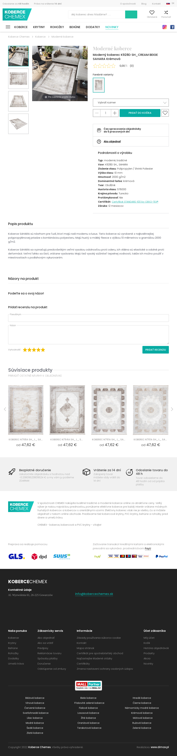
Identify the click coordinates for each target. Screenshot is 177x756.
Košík (171, 17)
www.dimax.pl (160, 747)
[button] (131, 103)
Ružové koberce (141, 723)
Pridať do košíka (140, 113)
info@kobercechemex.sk (94, 594)
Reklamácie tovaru (49, 653)
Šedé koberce (35, 728)
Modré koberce (35, 723)
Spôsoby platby (48, 658)
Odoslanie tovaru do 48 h (152, 472)
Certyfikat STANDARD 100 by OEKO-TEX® (135, 201)
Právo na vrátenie (48, 3)
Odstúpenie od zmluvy (52, 669)
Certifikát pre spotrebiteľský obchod (100, 653)
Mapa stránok (85, 648)
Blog (143, 3)
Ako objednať (112, 141)
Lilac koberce (35, 718)
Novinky (111, 27)
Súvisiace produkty (30, 370)
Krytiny (39, 27)
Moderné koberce (62, 36)
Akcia (147, 658)
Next (14, 138)
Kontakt (156, 3)
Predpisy (43, 648)
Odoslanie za (16, 3)
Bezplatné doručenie (35, 470)
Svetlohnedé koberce (36, 713)
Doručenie (44, 663)
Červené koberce (34, 708)
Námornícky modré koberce (142, 708)
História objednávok (156, 648)
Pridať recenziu (155, 349)
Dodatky (93, 27)
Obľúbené (146, 17)
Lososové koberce (88, 713)
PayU (148, 548)
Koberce (21, 27)
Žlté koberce (88, 718)
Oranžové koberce (88, 723)
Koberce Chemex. (39, 747)
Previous (22, 138)
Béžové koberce (34, 698)
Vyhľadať (116, 14)
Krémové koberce (142, 713)
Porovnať (160, 17)
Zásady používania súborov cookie (99, 638)
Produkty (149, 653)
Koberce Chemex (18, 14)
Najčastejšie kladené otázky (94, 658)
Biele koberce (88, 698)
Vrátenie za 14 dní (107, 470)
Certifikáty (83, 663)
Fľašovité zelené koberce (89, 703)
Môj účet (132, 17)
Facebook (172, 27)
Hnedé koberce (142, 698)
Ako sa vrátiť (45, 643)
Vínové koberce (34, 703)
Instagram (164, 27)
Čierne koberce (142, 703)
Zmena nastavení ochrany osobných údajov (105, 669)
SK (173, 3)
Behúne (74, 27)
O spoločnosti (128, 3)
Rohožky (57, 27)
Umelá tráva (16, 663)
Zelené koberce (142, 728)
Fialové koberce (88, 708)
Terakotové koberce (89, 728)
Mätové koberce (143, 718)
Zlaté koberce (35, 733)
